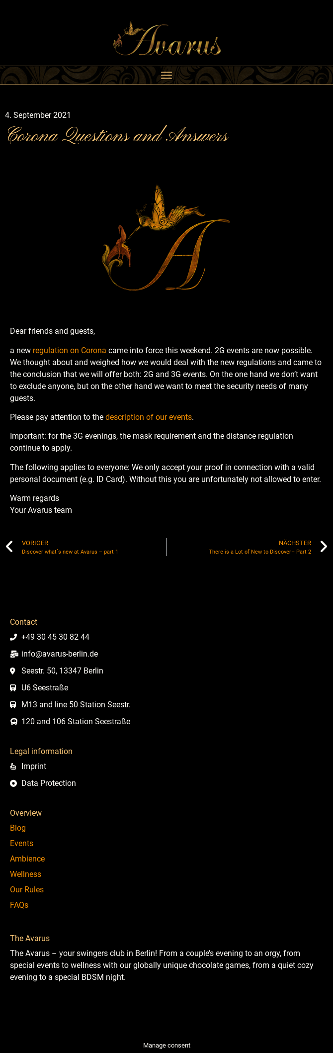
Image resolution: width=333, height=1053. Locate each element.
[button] (166, 75)
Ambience (27, 858)
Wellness (25, 874)
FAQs (19, 905)
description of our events (148, 417)
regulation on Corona (69, 350)
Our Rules (27, 889)
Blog (18, 828)
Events (21, 843)
